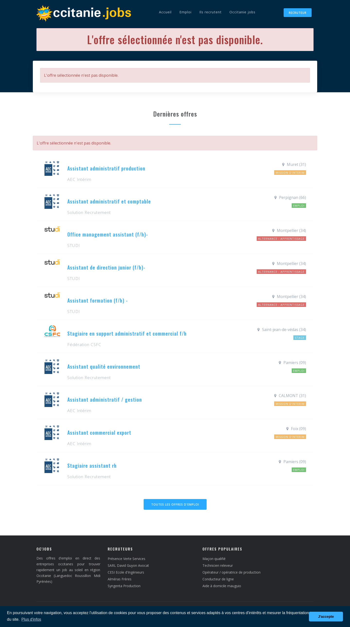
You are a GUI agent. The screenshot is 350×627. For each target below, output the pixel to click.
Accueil (165, 12)
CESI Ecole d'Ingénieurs (126, 572)
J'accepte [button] (326, 617)
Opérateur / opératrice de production (231, 572)
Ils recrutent (210, 12)
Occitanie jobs (242, 12)
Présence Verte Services (126, 558)
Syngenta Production (124, 586)
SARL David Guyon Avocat (128, 565)
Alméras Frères (119, 579)
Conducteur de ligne (218, 579)
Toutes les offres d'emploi (175, 504)
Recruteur (297, 13)
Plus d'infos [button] (31, 619)
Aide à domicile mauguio (221, 586)
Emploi (185, 12)
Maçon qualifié (214, 558)
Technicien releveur (217, 565)
